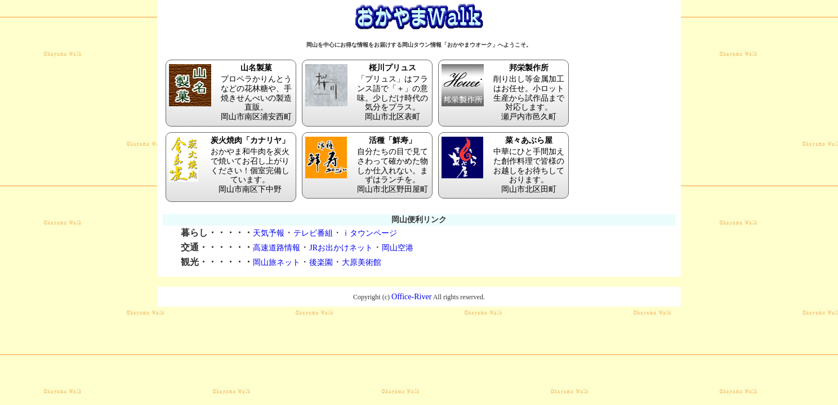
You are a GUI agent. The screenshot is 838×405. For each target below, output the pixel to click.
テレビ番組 (313, 233)
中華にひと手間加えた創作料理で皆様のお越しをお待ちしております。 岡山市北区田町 (503, 165)
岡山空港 (397, 248)
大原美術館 (361, 262)
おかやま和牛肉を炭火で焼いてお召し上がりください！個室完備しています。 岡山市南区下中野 (231, 165)
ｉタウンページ (369, 233)
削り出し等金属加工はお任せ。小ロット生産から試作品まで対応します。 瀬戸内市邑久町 (503, 92)
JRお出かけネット (341, 248)
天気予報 (268, 233)
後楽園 (321, 262)
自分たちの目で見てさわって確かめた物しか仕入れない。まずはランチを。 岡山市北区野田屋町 (367, 165)
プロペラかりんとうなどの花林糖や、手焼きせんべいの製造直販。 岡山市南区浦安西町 (231, 92)
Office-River (411, 296)
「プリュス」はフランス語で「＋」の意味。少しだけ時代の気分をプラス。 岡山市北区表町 (367, 92)
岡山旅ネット (276, 262)
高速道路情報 (276, 248)
